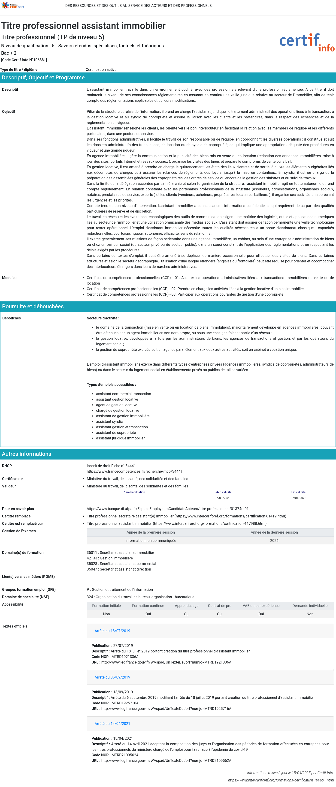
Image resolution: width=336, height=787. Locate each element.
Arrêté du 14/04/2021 (112, 723)
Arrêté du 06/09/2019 (112, 677)
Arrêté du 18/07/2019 (112, 631)
